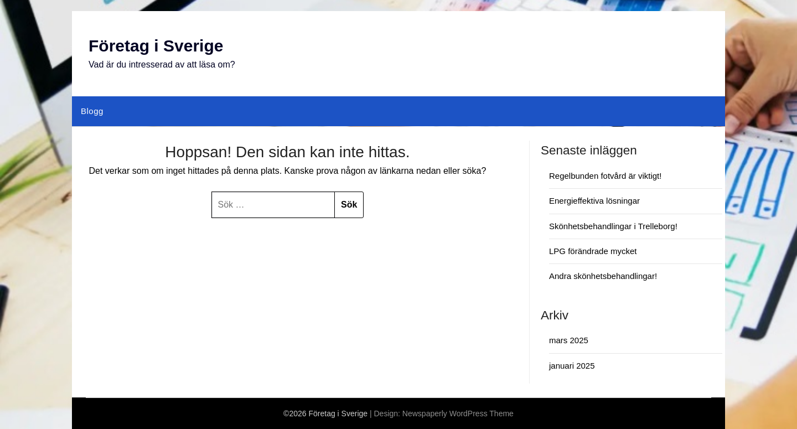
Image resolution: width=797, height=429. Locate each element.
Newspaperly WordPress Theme (458, 413)
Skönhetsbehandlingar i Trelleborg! (613, 226)
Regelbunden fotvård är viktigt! (605, 175)
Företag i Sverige (156, 46)
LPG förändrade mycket (592, 251)
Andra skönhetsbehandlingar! (603, 276)
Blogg (92, 111)
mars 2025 (568, 340)
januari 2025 (572, 365)
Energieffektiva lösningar (594, 200)
